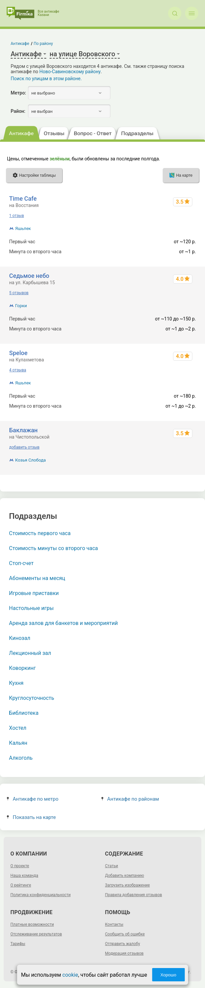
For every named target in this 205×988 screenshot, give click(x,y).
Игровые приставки (34, 593)
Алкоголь (21, 758)
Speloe (18, 352)
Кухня (16, 683)
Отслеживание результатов (36, 934)
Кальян (18, 743)
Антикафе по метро (32, 799)
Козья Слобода (30, 460)
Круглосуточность (31, 698)
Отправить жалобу (122, 943)
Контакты (114, 924)
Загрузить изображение (127, 885)
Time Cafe (23, 198)
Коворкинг (22, 668)
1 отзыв (16, 215)
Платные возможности (32, 924)
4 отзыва (17, 370)
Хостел (17, 728)
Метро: (18, 93)
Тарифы (17, 943)
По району (43, 43)
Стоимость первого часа (40, 533)
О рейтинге (20, 885)
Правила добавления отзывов (133, 894)
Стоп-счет (21, 563)
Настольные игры (31, 608)
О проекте (19, 866)
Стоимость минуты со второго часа (53, 548)
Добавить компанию (124, 875)
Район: (18, 111)
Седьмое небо (29, 275)
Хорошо (168, 974)
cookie (70, 975)
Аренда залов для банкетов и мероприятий (63, 623)
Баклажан (23, 430)
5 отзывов (19, 293)
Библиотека (24, 713)
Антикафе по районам (130, 799)
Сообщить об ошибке (125, 934)
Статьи (111, 866)
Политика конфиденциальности (40, 894)
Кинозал (19, 638)
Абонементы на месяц (37, 578)
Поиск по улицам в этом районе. (46, 78)
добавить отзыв (24, 447)
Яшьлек (23, 228)
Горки (21, 305)
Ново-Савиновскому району (70, 71)
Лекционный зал (30, 653)
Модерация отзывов (124, 953)
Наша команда (24, 875)
